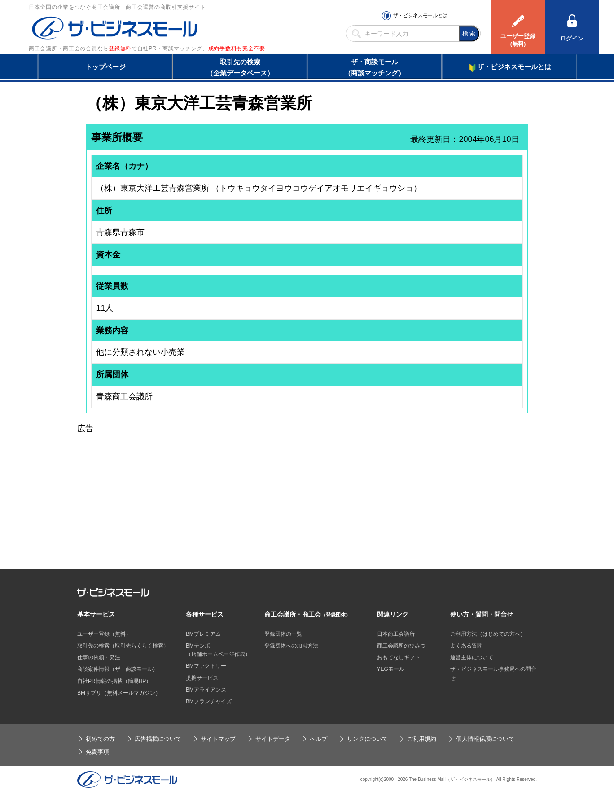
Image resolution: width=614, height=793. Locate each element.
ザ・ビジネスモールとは (420, 15)
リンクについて (367, 739)
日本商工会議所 (396, 634)
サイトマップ (218, 739)
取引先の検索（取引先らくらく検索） (123, 646)
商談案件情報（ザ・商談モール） (117, 669)
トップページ (105, 66)
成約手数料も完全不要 (236, 48)
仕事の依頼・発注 (98, 657)
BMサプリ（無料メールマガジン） (119, 693)
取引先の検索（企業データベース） (240, 67)
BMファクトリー (206, 666)
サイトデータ (272, 739)
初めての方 (100, 739)
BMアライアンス (206, 690)
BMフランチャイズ (209, 701)
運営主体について (471, 657)
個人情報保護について (485, 739)
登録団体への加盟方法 (291, 646)
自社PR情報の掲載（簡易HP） (114, 681)
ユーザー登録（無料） (104, 634)
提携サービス (202, 678)
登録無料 (120, 48)
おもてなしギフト (398, 657)
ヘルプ (318, 739)
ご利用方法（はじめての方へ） (488, 634)
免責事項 (97, 752)
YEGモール (390, 669)
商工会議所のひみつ (401, 646)
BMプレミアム (203, 634)
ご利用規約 (421, 739)
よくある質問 (466, 646)
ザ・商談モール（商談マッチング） (374, 67)
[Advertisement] (307, 498)
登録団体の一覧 (283, 634)
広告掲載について (158, 739)
